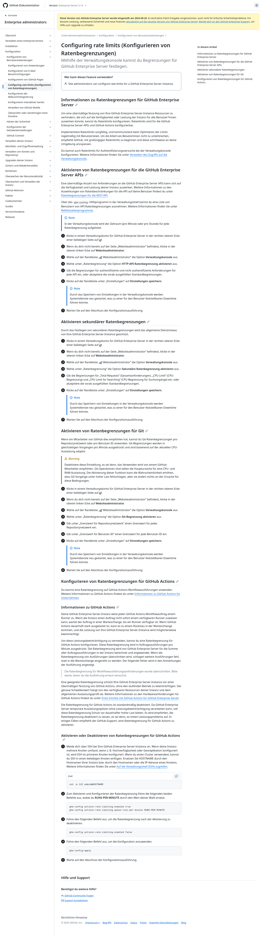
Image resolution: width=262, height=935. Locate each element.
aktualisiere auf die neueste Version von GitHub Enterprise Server (162, 21)
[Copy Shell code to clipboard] (176, 776)
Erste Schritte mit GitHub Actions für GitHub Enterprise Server (140, 698)
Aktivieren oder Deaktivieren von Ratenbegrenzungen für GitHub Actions (120, 737)
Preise (143, 922)
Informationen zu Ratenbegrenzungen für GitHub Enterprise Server (120, 102)
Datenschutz (121, 922)
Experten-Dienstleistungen (163, 922)
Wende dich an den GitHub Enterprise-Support (224, 21)
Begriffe (107, 922)
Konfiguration (106, 35)
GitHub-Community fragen (77, 895)
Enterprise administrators (26, 22)
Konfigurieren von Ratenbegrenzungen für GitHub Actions (120, 581)
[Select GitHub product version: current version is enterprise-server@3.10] (68, 5)
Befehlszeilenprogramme (77, 210)
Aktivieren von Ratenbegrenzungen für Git (104, 430)
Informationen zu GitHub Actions (90, 607)
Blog (183, 922)
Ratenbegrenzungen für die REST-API (84, 195)
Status (133, 922)
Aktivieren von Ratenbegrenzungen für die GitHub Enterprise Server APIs (120, 172)
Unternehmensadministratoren (78, 35)
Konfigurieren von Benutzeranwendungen (141, 35)
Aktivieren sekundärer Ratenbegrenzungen (105, 321)
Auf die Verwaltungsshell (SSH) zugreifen (141, 766)
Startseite (11, 15)
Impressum (91, 922)
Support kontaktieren (74, 900)
